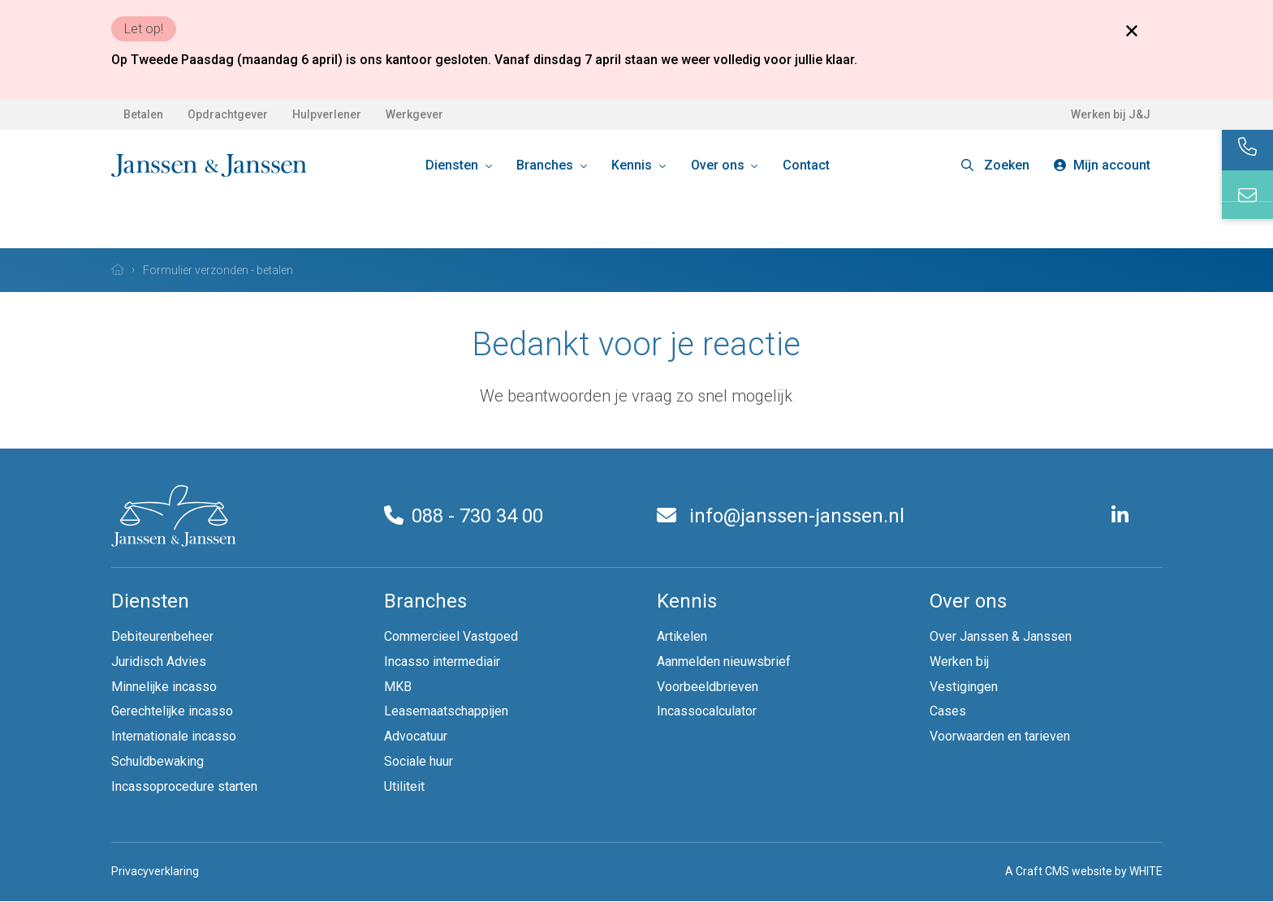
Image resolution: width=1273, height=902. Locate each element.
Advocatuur (415, 736)
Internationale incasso (173, 736)
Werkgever (414, 114)
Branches (546, 165)
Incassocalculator (707, 711)
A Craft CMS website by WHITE (1084, 871)
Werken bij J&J (1110, 114)
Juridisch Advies (158, 661)
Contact (806, 165)
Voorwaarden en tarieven (1000, 736)
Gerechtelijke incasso (172, 711)
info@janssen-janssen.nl (780, 516)
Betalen (143, 114)
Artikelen (682, 636)
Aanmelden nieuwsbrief (724, 661)
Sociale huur (418, 761)
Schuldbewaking (157, 761)
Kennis (633, 165)
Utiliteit (404, 786)
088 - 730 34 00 (463, 516)
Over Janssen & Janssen (1001, 636)
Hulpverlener (326, 114)
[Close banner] (1131, 30)
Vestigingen (964, 686)
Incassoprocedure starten (184, 786)
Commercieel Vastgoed (451, 636)
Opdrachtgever (228, 114)
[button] (995, 165)
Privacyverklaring (155, 871)
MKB (398, 686)
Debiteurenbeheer (162, 636)
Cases (948, 711)
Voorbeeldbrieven (707, 686)
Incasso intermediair (442, 661)
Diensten (453, 165)
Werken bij (959, 661)
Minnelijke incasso (164, 686)
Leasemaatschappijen (446, 711)
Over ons (719, 165)
